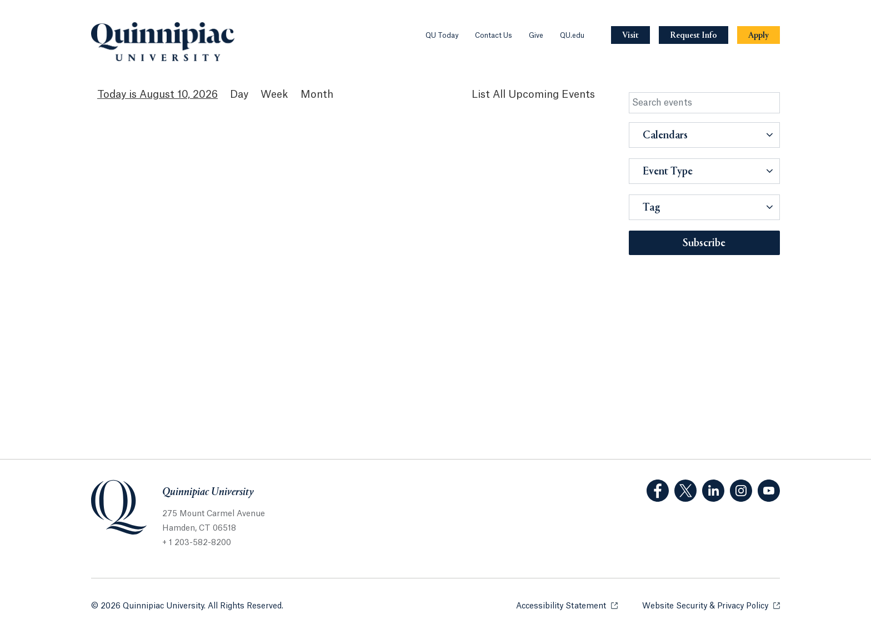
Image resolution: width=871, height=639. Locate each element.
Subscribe (704, 243)
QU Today (442, 35)
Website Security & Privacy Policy (711, 605)
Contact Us (493, 35)
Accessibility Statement (567, 605)
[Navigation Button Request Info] (693, 35)
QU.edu (572, 35)
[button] (704, 135)
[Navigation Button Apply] (758, 35)
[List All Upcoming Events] (533, 94)
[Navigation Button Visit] (630, 35)
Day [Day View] (239, 94)
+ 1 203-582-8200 (196, 543)
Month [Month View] (317, 94)
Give (536, 35)
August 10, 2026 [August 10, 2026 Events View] (178, 94)
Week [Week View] (274, 94)
